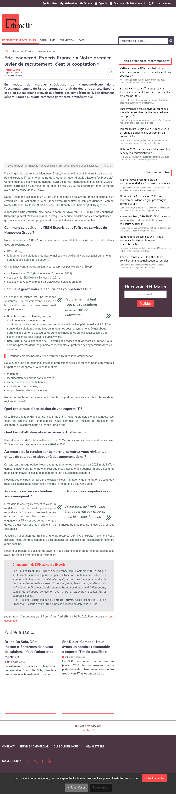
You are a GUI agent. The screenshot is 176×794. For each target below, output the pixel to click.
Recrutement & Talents (23, 51)
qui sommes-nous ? (67, 746)
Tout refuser (76, 787)
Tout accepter (154, 778)
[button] (20, 40)
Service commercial (34, 746)
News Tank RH (88, 730)
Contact (8, 746)
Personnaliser (101, 787)
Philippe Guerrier (12, 70)
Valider (145, 304)
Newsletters (94, 746)
